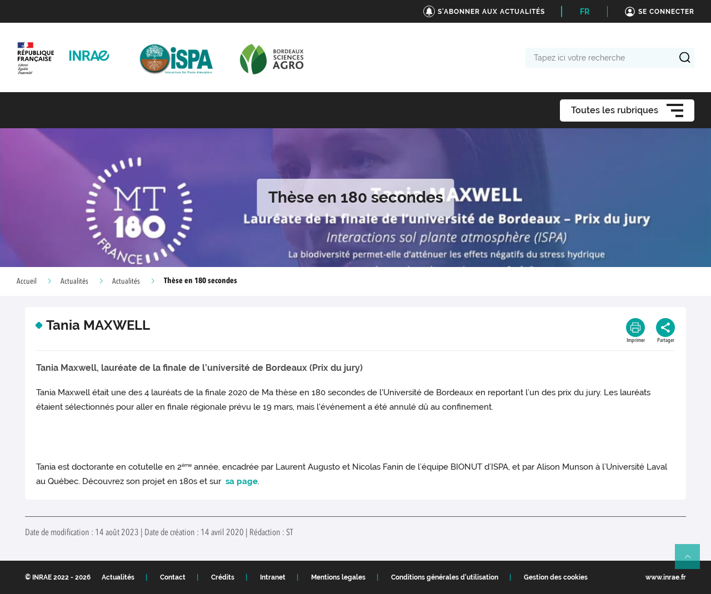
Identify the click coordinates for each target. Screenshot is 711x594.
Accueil (27, 281)
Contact (173, 577)
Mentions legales (338, 577)
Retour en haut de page (692, 561)
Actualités (74, 281)
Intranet (273, 577)
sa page (240, 481)
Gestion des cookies (556, 577)
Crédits (222, 577)
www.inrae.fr (665, 577)
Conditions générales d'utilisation (444, 577)
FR (584, 11)
